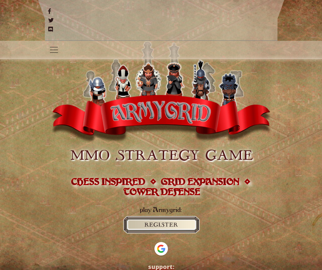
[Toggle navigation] (54, 49)
